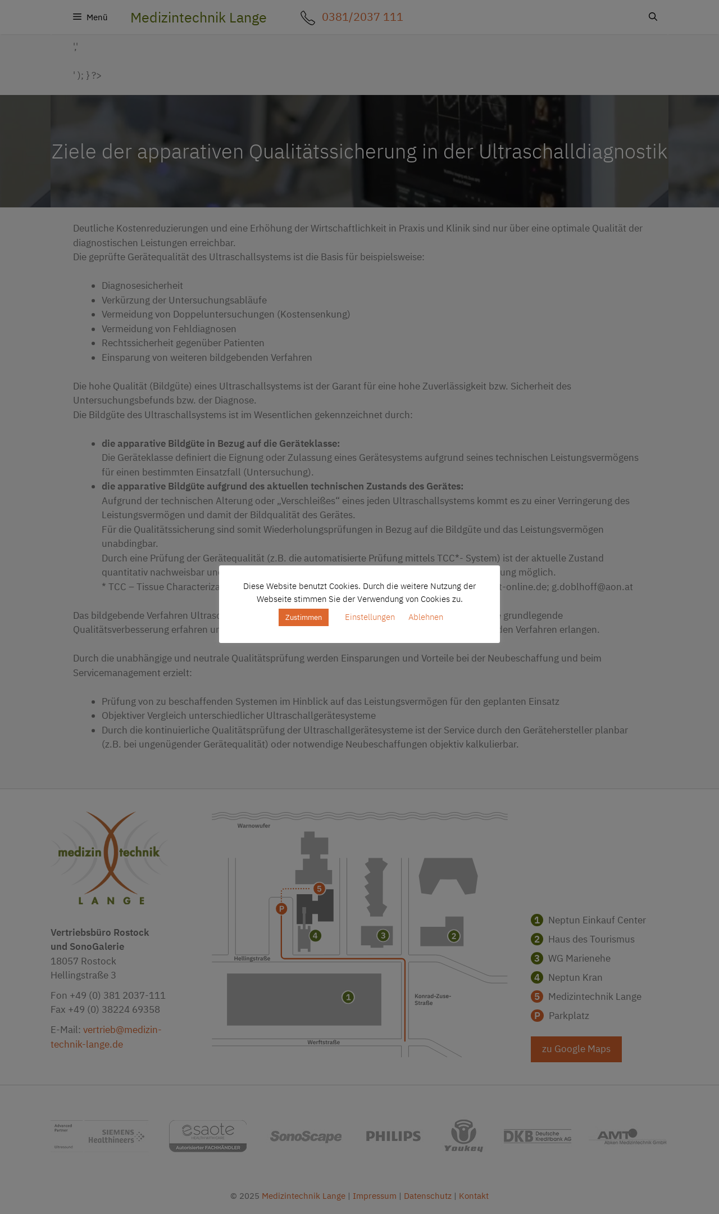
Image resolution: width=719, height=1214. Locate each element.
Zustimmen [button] (303, 617)
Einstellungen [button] (370, 616)
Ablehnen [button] (425, 616)
